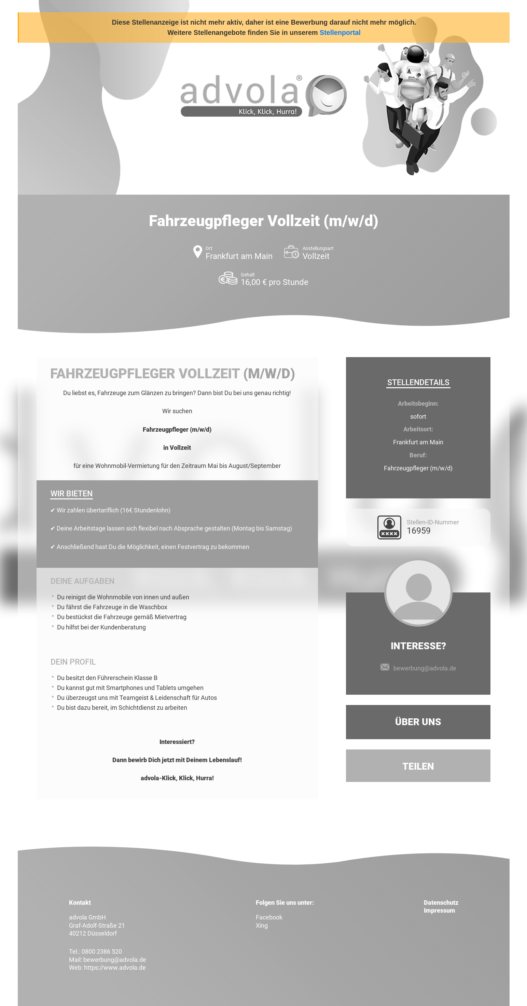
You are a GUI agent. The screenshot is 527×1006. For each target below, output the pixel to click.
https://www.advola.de (115, 967)
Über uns (418, 722)
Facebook (269, 917)
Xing (262, 925)
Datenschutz (441, 902)
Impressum (439, 910)
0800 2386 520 (102, 951)
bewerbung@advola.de (424, 668)
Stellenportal (340, 32)
